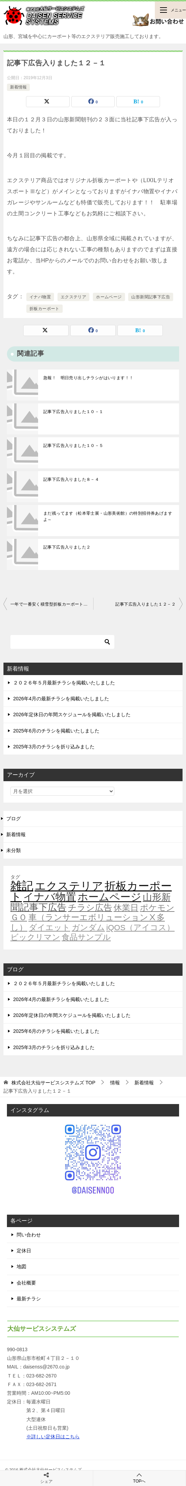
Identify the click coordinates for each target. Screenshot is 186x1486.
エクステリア (73, 297)
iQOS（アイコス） (140, 927)
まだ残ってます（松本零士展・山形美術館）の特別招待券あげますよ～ (107, 516)
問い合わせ (29, 1234)
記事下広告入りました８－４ (71, 479)
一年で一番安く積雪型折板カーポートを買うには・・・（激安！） (51, 604)
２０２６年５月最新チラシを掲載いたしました (64, 682)
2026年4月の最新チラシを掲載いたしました (61, 698)
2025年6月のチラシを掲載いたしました (56, 730)
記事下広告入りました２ (66, 547)
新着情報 (18, 87)
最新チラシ (29, 1298)
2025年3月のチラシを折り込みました (54, 746)
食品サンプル (86, 937)
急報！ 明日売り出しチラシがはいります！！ (88, 377)
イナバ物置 (40, 297)
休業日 (126, 907)
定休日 (24, 1250)
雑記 (21, 885)
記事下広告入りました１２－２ (145, 604)
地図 (21, 1266)
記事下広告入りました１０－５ (73, 445)
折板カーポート (44, 308)
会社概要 (26, 1283)
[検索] (62, 642)
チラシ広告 (90, 907)
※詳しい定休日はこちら (53, 1436)
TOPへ (139, 1478)
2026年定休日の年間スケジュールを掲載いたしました (72, 714)
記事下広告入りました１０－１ (73, 411)
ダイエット (49, 927)
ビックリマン (35, 937)
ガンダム (88, 927)
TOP (53, 1082)
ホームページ (109, 297)
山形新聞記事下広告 (150, 297)
